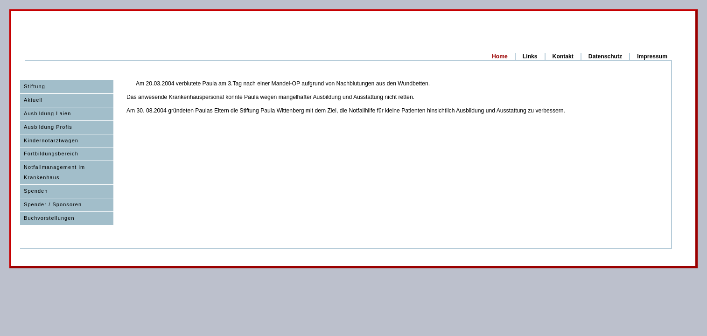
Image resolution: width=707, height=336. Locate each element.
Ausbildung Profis (48, 127)
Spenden (36, 191)
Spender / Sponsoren (53, 204)
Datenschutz (605, 56)
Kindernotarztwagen (51, 140)
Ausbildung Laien (47, 113)
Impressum (652, 56)
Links (530, 56)
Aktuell (33, 100)
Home (500, 56)
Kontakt (563, 56)
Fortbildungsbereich (51, 153)
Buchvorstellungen (49, 218)
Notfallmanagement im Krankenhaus (54, 172)
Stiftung (34, 86)
